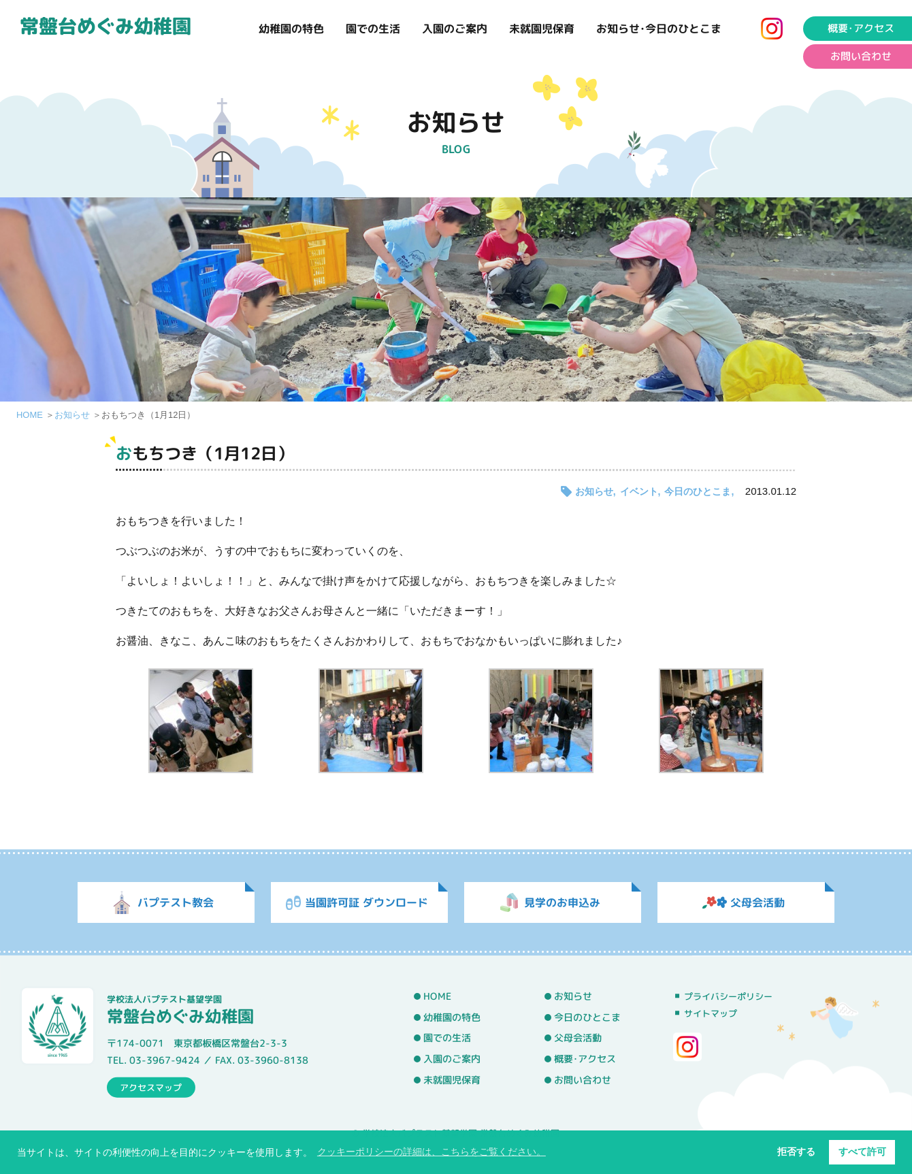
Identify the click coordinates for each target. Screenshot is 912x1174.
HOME (29, 415)
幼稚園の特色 (291, 28)
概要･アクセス (585, 1059)
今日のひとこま (697, 491)
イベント (639, 491)
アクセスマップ (151, 1087)
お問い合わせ (582, 1079)
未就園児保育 (541, 28)
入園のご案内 (454, 28)
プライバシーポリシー (728, 996)
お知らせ (72, 415)
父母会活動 (578, 1038)
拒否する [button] (796, 1151)
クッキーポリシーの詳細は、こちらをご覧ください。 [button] (431, 1151)
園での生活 (373, 28)
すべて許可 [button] (862, 1151)
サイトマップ (710, 1013)
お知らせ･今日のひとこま (658, 28)
